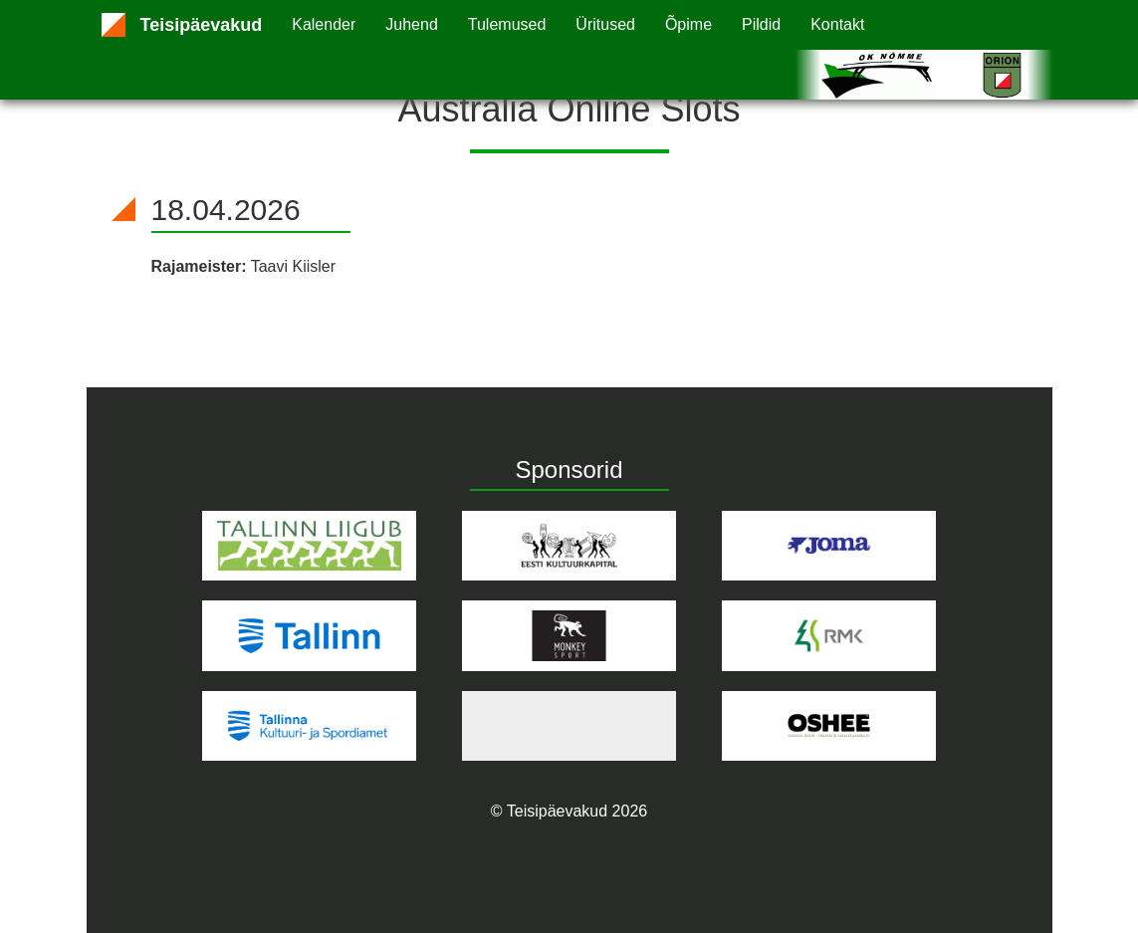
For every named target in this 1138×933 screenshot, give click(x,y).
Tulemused (507, 24)
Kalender (323, 24)
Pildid (761, 24)
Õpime (688, 24)
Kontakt (837, 24)
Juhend (411, 24)
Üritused (605, 24)
